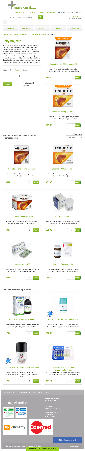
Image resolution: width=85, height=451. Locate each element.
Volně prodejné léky (19, 34)
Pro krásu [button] (58, 28)
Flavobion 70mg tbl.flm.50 (63, 264)
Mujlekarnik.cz (7, 34)
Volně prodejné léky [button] (26, 28)
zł (81, 12)
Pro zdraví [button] (42, 28)
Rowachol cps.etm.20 (22, 264)
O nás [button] (32, 12)
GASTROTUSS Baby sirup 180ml (21, 320)
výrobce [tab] (25, 70)
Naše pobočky (37, 392)
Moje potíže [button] (10, 28)
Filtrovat (7, 84)
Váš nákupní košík (76, 16)
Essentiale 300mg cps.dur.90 (63, 112)
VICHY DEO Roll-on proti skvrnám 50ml (63, 320)
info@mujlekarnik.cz (55, 408)
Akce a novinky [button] (74, 28)
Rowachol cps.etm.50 (63, 217)
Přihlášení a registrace (66, 12)
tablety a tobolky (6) (13, 76)
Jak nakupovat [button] (20, 12)
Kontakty (41, 12)
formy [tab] (17, 70)
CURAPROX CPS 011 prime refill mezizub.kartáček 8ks (63, 368)
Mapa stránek (74, 446)
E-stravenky (51, 12)
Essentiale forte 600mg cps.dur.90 (22, 217)
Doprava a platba (24, 392)
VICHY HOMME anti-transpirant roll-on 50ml (22, 367)
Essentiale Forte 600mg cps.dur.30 (63, 64)
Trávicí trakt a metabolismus (36, 34)
